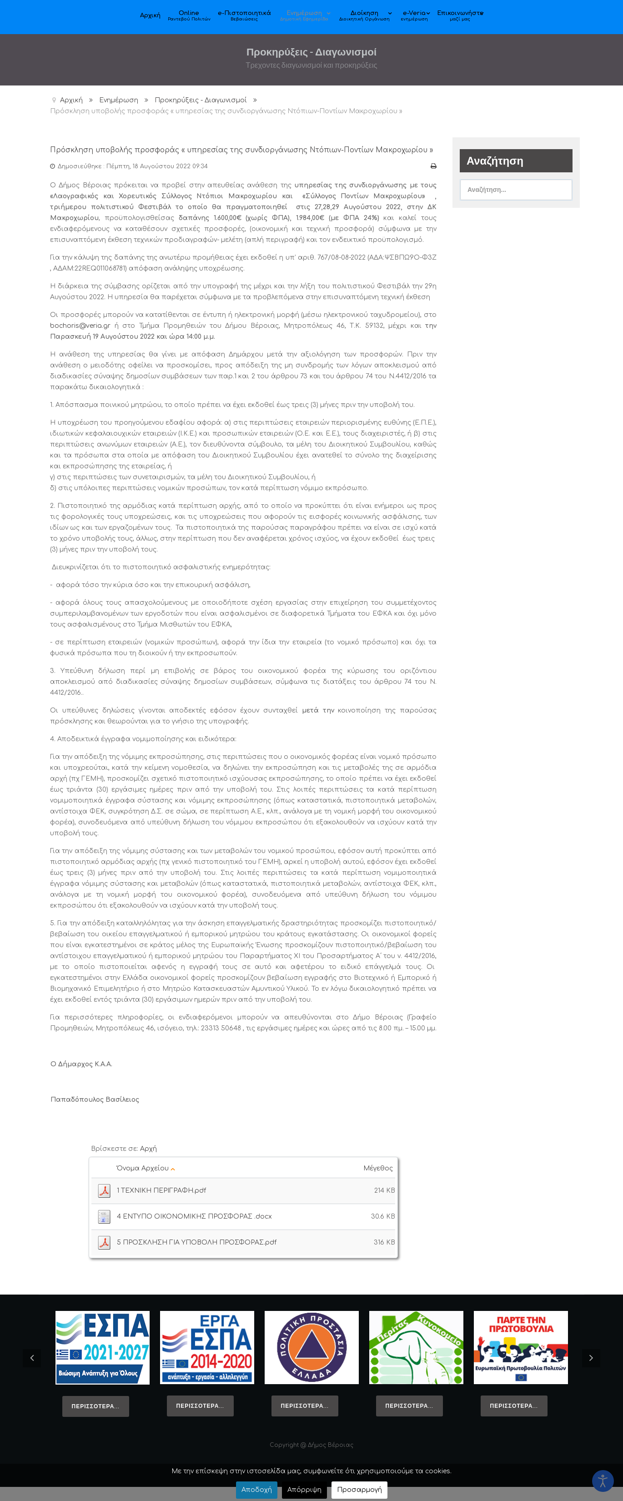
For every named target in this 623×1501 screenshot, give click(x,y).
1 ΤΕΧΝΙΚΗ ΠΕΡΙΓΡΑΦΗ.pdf (161, 1204)
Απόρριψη (304, 1489)
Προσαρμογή (359, 1489)
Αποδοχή (256, 1489)
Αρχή (148, 1163)
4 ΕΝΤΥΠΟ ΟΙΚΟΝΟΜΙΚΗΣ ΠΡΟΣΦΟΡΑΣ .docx (194, 1230)
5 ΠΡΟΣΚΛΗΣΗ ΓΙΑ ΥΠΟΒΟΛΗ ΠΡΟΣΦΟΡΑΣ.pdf (196, 1256)
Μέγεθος (379, 1182)
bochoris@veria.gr (80, 339)
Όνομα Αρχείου (146, 1182)
